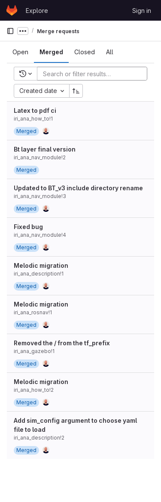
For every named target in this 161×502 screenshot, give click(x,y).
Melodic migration (41, 265)
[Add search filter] (95, 73)
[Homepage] (12, 10)
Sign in (141, 10)
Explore (37, 10)
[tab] (20, 52)
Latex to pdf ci (35, 110)
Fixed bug (28, 226)
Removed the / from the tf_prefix (62, 343)
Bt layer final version (45, 149)
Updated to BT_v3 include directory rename (78, 188)
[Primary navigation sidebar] (10, 31)
